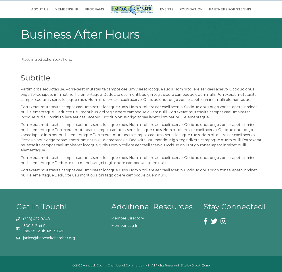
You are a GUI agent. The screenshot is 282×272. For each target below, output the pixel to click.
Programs (94, 9)
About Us (39, 9)
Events (166, 9)
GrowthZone (201, 265)
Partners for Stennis (230, 9)
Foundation (191, 9)
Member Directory (127, 218)
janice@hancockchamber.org (49, 238)
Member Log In (124, 225)
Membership (66, 9)
